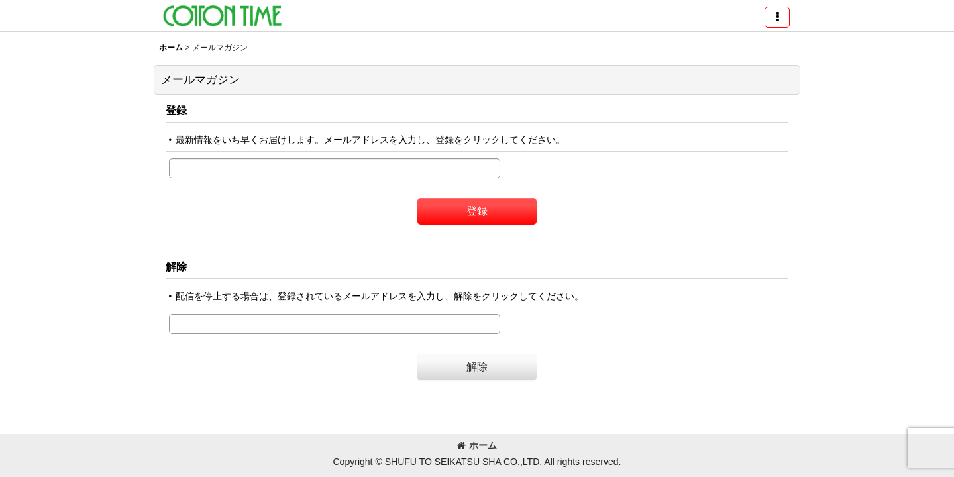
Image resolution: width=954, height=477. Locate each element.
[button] (777, 17)
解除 (176, 266)
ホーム (477, 445)
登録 (176, 110)
